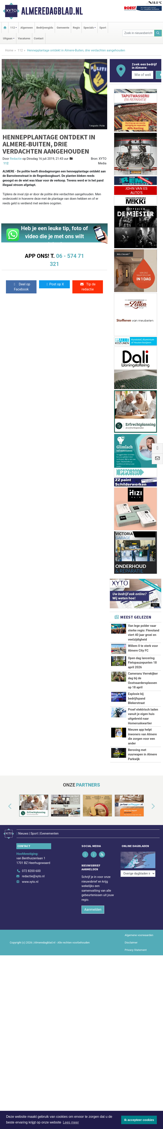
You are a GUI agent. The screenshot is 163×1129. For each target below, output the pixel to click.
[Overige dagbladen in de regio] (138, 873)
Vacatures (24, 38)
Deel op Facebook (21, 286)
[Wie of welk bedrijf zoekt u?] (142, 75)
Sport (102, 27)
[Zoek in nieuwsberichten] (138, 33)
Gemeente (63, 27)
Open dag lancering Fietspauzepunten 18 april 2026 (142, 662)
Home (9, 50)
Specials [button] (88, 27)
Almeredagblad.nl (52, 11)
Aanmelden (92, 910)
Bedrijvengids (45, 27)
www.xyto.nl (30, 882)
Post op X (54, 284)
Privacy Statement (136, 950)
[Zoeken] (158, 33)
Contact (39, 38)
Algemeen (26, 27)
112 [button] (12, 27)
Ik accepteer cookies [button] (139, 1120)
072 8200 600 (31, 871)
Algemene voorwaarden (139, 935)
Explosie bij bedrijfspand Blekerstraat (136, 698)
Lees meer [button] (71, 1122)
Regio (76, 27)
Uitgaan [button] (7, 38)
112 (20, 50)
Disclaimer (131, 942)
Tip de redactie (88, 286)
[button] (5, 806)
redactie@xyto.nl (33, 876)
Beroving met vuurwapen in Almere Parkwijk (142, 754)
